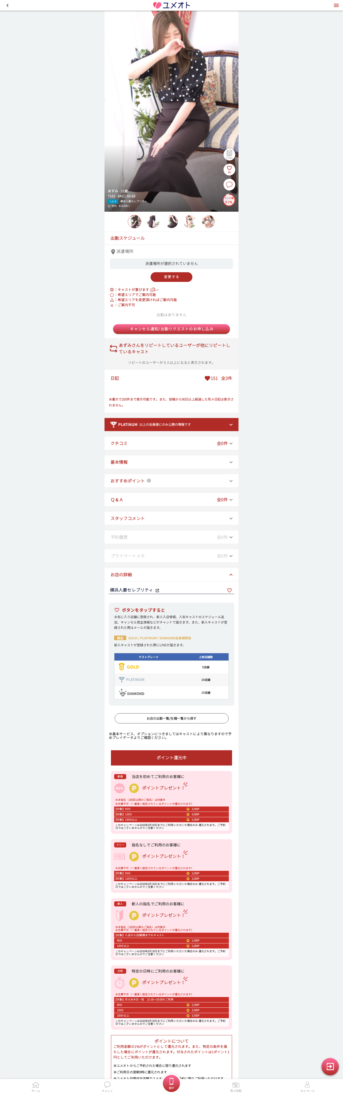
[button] (7, 5)
